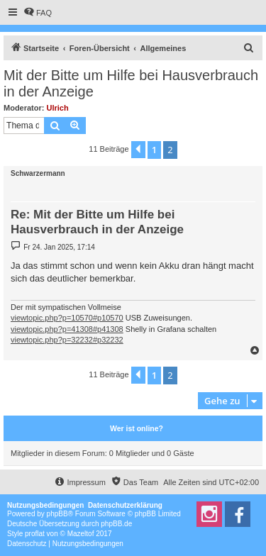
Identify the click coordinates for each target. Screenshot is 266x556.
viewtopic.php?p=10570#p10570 (67, 317)
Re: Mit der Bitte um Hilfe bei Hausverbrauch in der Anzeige (97, 222)
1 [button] (154, 149)
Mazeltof (80, 534)
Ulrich (58, 108)
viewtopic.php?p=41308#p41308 (67, 329)
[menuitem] (37, 12)
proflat (35, 534)
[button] (138, 149)
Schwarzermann (38, 173)
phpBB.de (116, 524)
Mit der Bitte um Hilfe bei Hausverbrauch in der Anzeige (131, 83)
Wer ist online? (136, 428)
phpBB (57, 514)
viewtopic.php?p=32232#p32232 (67, 339)
